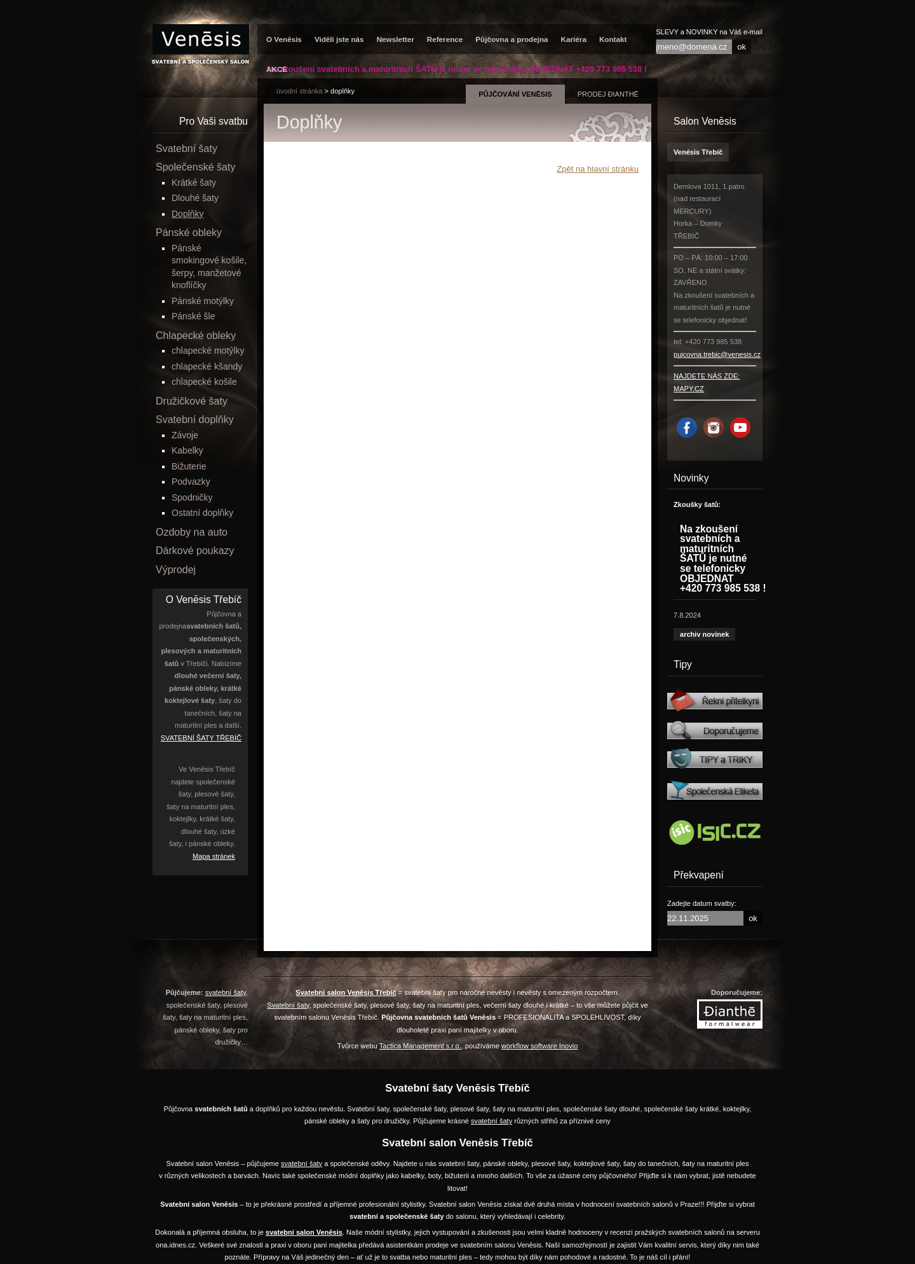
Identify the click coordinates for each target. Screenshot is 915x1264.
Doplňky (342, 91)
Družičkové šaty (191, 401)
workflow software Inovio (539, 1046)
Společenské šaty (195, 167)
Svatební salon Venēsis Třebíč (345, 992)
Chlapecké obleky (196, 335)
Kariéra (573, 39)
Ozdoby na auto (191, 532)
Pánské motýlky (203, 301)
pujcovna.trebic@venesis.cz (717, 354)
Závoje (185, 435)
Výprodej (176, 569)
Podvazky (191, 481)
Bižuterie (189, 466)
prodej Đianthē (608, 94)
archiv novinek (704, 634)
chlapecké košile (204, 382)
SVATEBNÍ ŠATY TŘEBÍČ (201, 738)
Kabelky (187, 450)
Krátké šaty (194, 182)
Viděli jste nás (339, 39)
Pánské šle (193, 316)
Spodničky (192, 497)
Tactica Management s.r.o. (420, 1046)
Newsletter (395, 39)
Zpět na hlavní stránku (598, 169)
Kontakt (613, 39)
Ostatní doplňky (202, 513)
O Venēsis (284, 39)
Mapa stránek (214, 856)
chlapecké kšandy (207, 366)
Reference (445, 39)
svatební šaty (225, 992)
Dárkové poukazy (195, 550)
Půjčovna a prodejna (511, 39)
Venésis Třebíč (698, 152)
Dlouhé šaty (195, 198)
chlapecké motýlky (208, 350)
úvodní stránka (299, 91)
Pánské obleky (189, 232)
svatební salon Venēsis (304, 1232)
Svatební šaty (186, 148)
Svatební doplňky (195, 419)
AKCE (276, 69)
